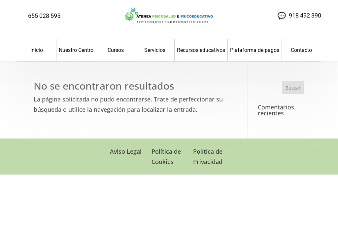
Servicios (154, 50)
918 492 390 (305, 15)
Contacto (301, 50)
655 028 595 (44, 15)
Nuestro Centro (76, 50)
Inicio (36, 50)
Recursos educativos (201, 50)
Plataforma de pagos (254, 50)
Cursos (116, 50)
